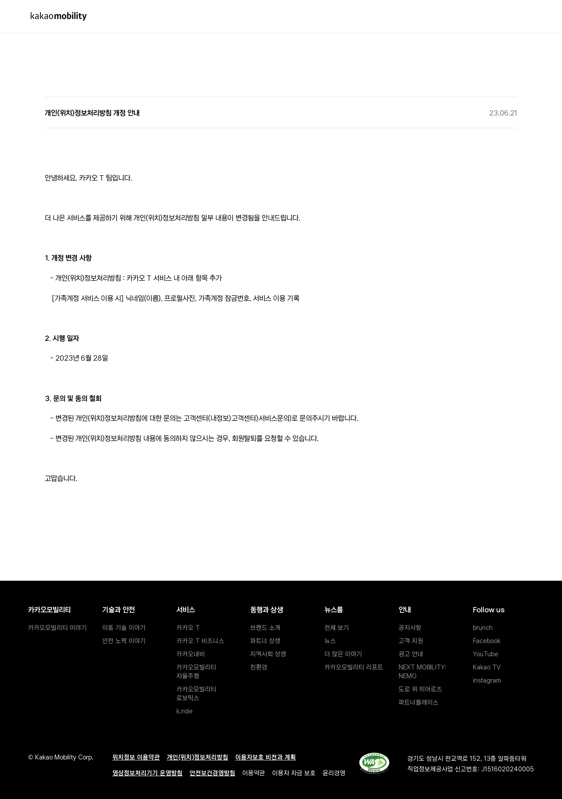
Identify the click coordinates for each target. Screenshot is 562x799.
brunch (483, 627)
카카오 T (188, 627)
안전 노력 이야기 (124, 640)
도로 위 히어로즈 (420, 688)
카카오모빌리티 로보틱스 (197, 693)
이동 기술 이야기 (124, 627)
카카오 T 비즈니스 (200, 640)
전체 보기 (336, 627)
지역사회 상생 (268, 653)
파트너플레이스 (419, 702)
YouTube (485, 653)
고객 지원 (411, 640)
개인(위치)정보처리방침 (197, 756)
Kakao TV (487, 666)
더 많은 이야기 (343, 653)
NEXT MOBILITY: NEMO (423, 671)
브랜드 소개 (265, 627)
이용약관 (253, 772)
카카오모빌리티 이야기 (57, 627)
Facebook (487, 640)
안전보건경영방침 (212, 772)
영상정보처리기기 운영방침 (147, 772)
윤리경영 (334, 772)
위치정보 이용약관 (136, 756)
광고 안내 (411, 653)
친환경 (258, 666)
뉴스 (330, 640)
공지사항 (410, 627)
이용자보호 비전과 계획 (265, 756)
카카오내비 (191, 653)
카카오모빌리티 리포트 (353, 666)
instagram (487, 680)
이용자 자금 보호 (294, 772)
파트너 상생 (265, 640)
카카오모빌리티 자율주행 (197, 671)
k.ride (185, 710)
